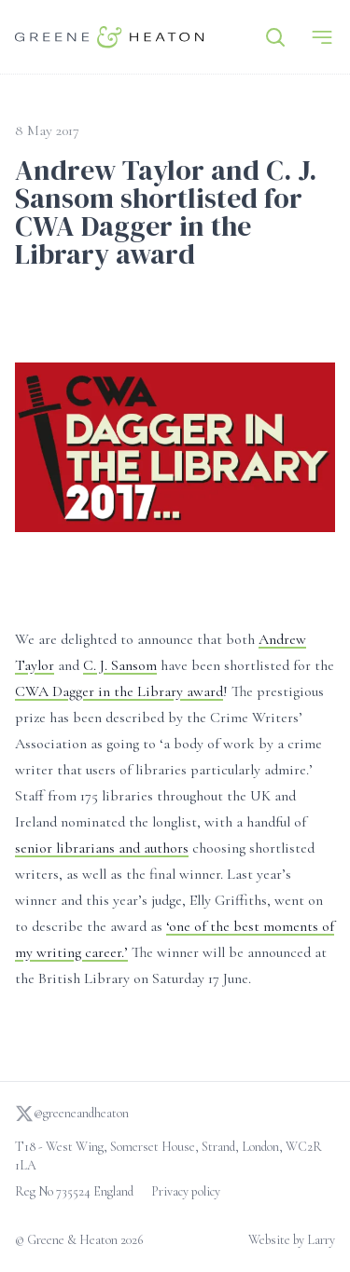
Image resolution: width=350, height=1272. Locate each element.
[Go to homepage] (109, 37)
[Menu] (322, 37)
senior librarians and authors (102, 848)
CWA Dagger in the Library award (119, 691)
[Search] (275, 37)
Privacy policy (185, 1191)
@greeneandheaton (72, 1113)
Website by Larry (291, 1240)
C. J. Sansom (120, 665)
